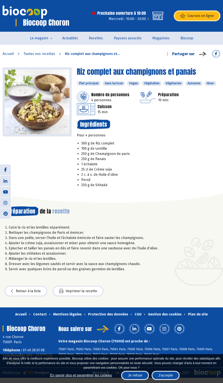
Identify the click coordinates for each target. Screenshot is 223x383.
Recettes (96, 38)
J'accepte (165, 375)
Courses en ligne (197, 16)
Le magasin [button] (39, 38)
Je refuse (135, 375)
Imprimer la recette (78, 291)
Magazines (161, 38)
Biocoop (186, 38)
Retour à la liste (26, 291)
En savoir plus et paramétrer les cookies (81, 375)
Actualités (70, 38)
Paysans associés (128, 38)
